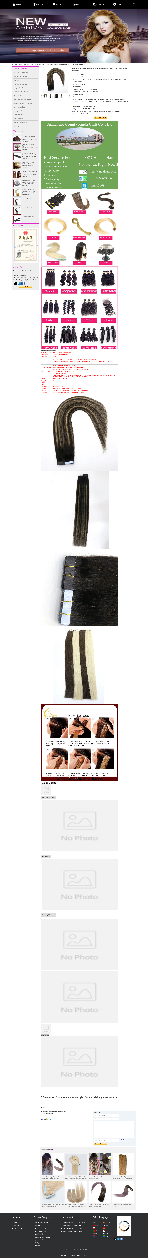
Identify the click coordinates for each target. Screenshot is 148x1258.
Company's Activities (20, 1229)
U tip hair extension (20, 88)
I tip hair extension (20, 84)
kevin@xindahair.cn (75, 1231)
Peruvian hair (18, 114)
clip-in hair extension (21, 76)
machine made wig (20, 122)
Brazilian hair (18, 95)
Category (19, 64)
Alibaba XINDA (82, 1250)
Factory (16, 1223)
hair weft (17, 80)
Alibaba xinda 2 (70, 1250)
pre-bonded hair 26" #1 (28, 218)
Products (59, 4)
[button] (71, 61)
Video (118, 4)
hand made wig (19, 118)
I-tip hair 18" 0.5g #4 (27, 200)
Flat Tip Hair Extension (21, 92)
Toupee (16, 126)
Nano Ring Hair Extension (23, 103)
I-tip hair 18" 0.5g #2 (27, 209)
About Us (39, 4)
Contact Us (100, 4)
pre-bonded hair (19, 107)
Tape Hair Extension (28, 64)
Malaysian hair (19, 111)
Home (18, 4)
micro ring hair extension (22, 99)
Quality (79, 4)
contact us (17, 1226)
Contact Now (25, 287)
